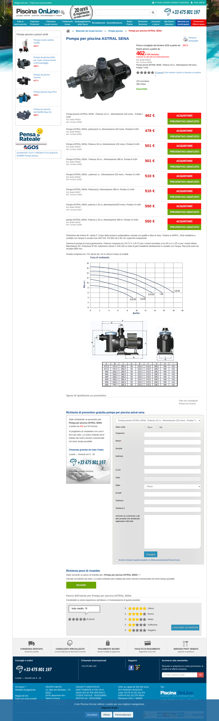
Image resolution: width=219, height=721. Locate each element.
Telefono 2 (120, 508)
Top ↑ (163, 687)
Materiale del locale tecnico (89, 31)
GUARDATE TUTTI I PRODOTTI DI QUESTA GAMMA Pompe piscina (37, 154)
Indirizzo (119, 456)
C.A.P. (118, 470)
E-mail (119, 493)
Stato (118, 485)
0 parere (159, 72)
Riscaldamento (98, 23)
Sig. (161, 427)
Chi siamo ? (20, 687)
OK (200, 675)
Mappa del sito (21, 3)
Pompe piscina (115, 31)
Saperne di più (109, 707)
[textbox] (172, 471)
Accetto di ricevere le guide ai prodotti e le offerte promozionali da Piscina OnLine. (149, 560)
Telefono (120, 501)
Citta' (118, 478)
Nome (118, 441)
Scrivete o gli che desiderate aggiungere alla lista (128, 518)
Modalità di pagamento (25, 690)
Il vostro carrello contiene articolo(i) (170, 2)
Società (119, 448)
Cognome (120, 433)
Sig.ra (149, 427)
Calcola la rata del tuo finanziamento (152, 57)
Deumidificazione (114, 23)
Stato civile (120, 427)
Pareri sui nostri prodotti (41, 3)
